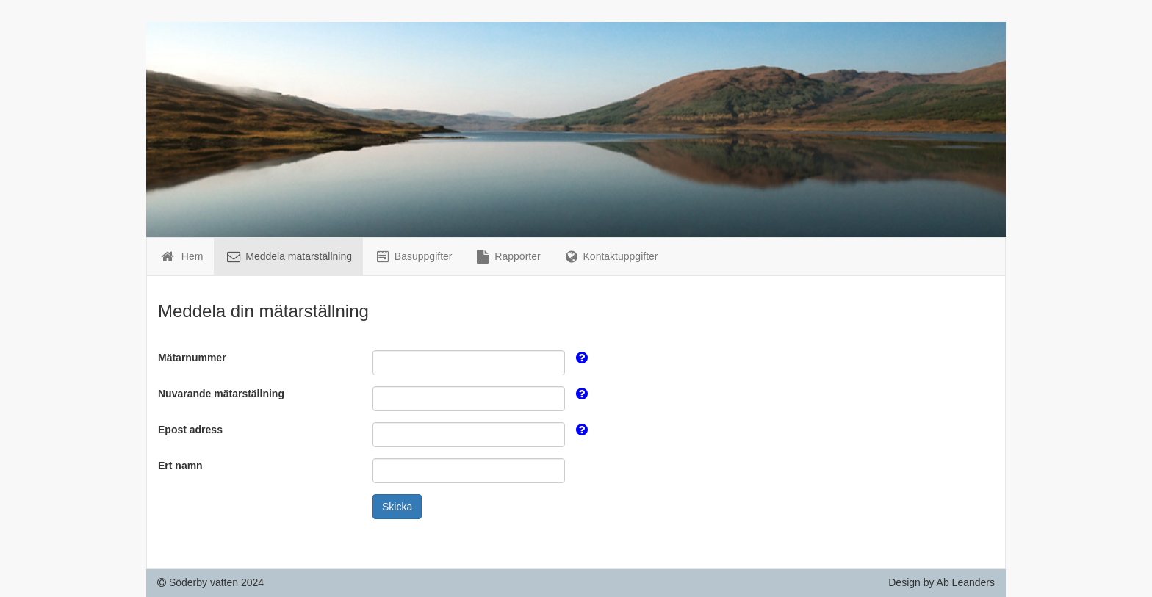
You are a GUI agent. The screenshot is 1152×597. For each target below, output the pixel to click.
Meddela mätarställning (288, 256)
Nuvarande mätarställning (221, 393)
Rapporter (507, 256)
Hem (180, 256)
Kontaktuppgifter (610, 256)
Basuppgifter (413, 256)
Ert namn (180, 465)
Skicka (397, 507)
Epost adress (190, 429)
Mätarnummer (192, 357)
